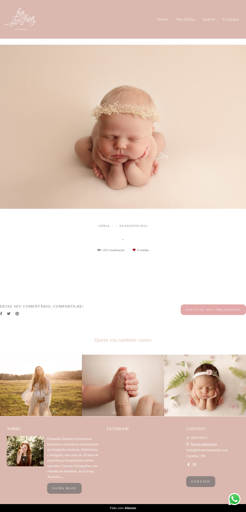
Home (163, 19)
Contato (231, 19)
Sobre (209, 19)
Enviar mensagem (204, 444)
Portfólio (186, 19)
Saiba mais (64, 488)
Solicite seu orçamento (213, 309)
